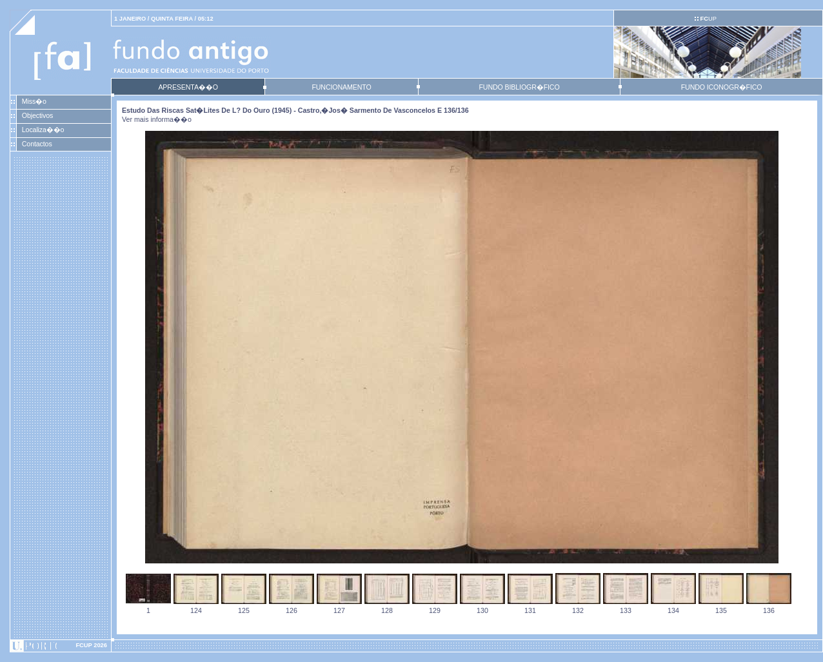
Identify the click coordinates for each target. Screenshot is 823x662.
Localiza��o (43, 129)
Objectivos (37, 115)
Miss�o (34, 101)
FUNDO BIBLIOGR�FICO (519, 87)
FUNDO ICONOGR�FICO (721, 87)
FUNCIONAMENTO (341, 87)
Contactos (37, 144)
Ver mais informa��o (157, 119)
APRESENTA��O (187, 87)
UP (708, 18)
